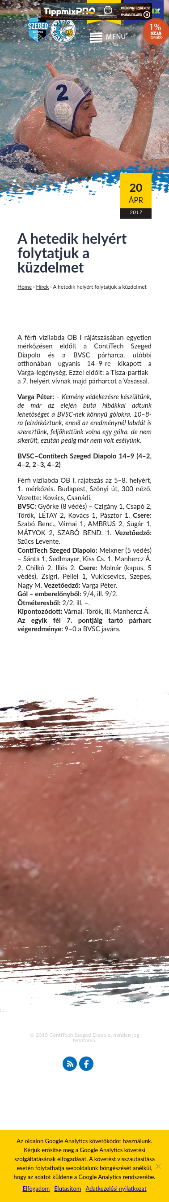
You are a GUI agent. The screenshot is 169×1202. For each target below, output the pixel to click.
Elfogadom (36, 1188)
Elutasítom (67, 1188)
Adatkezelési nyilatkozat (115, 1188)
